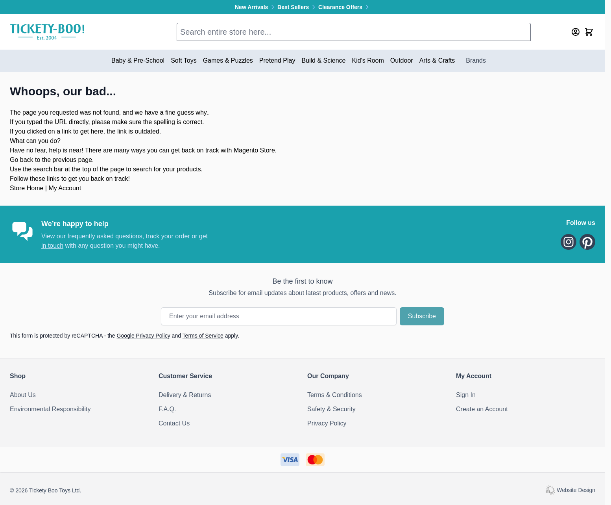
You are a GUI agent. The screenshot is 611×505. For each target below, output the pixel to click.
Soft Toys (184, 60)
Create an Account (482, 409)
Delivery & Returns (185, 395)
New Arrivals (256, 7)
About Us (23, 395)
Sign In (466, 395)
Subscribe (422, 316)
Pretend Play (277, 60)
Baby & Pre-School (137, 60)
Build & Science (323, 60)
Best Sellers (297, 7)
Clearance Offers (344, 7)
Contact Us (174, 423)
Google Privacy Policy (143, 335)
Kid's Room (368, 60)
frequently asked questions (104, 236)
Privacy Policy (327, 423)
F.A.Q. (167, 409)
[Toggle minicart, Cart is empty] (589, 32)
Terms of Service (203, 335)
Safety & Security (331, 409)
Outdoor (401, 60)
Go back (21, 159)
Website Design (570, 490)
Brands (476, 60)
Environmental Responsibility (50, 409)
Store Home (26, 188)
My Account (64, 188)
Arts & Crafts (437, 60)
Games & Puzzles (228, 60)
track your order (168, 236)
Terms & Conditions (334, 395)
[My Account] (575, 32)
